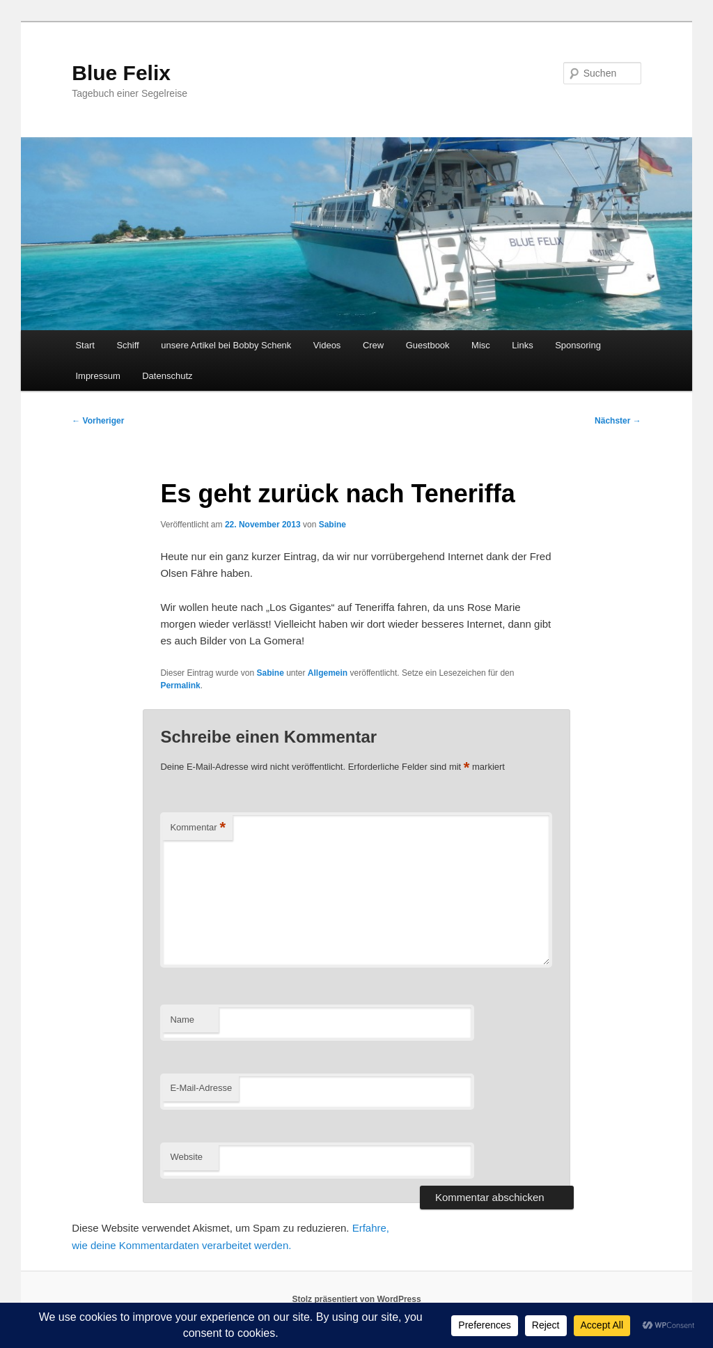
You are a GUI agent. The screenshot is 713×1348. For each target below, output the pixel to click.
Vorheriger (98, 421)
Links (522, 345)
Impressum (97, 376)
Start (84, 345)
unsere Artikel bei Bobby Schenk (226, 345)
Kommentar (198, 828)
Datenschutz (167, 376)
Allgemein (327, 673)
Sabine (332, 524)
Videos (327, 345)
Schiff (127, 345)
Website (186, 1157)
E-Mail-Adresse (201, 1088)
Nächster (618, 421)
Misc (480, 345)
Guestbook (428, 345)
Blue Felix (121, 72)
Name (182, 1019)
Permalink (180, 685)
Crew (373, 345)
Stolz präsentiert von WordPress (356, 1299)
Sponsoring (578, 345)
